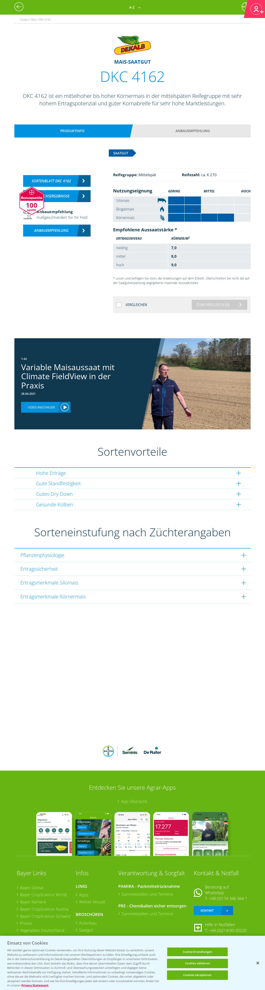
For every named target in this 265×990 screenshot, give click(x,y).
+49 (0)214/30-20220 (228, 930)
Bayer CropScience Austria (44, 909)
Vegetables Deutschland (42, 930)
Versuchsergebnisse (51, 196)
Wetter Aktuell (92, 901)
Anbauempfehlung (193, 131)
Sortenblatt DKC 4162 (51, 180)
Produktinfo (72, 131)
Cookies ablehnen (197, 963)
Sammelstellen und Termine (147, 894)
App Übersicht (134, 801)
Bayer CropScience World (43, 894)
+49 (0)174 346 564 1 (228, 898)
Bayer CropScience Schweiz (45, 916)
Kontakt (207, 910)
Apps (83, 895)
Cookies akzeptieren (197, 975)
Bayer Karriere (33, 901)
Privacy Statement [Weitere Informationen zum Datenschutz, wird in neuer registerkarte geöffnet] (35, 985)
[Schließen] (258, 963)
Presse (26, 923)
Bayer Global (31, 887)
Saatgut (86, 930)
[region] (132, 963)
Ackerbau (88, 923)
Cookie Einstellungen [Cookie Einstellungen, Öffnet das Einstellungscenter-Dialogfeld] (197, 952)
